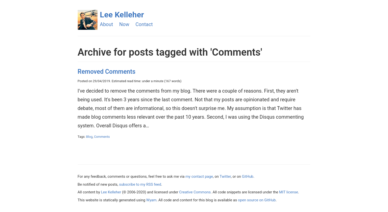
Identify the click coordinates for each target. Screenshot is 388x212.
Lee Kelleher (122, 14)
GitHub (247, 176)
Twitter (225, 176)
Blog (89, 137)
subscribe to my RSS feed (140, 184)
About (106, 24)
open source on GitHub (257, 200)
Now (124, 24)
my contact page (199, 176)
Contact (144, 24)
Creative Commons (195, 192)
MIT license (288, 192)
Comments (102, 137)
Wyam (151, 200)
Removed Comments (107, 71)
